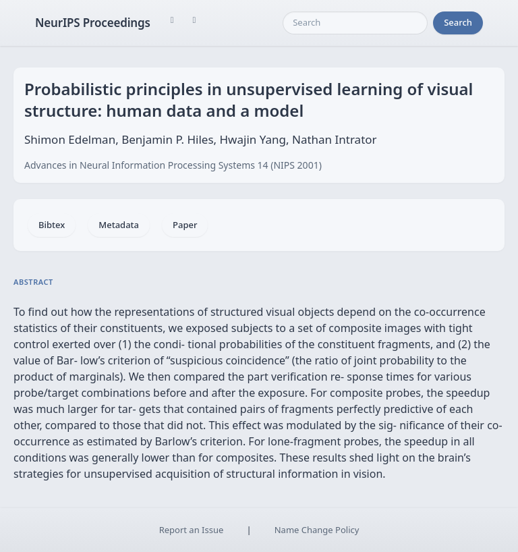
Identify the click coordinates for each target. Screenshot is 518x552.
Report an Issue (191, 530)
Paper (185, 225)
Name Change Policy (317, 530)
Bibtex (51, 225)
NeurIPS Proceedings (92, 22)
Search (458, 22)
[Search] (355, 22)
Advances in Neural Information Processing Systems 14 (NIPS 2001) (173, 165)
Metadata (118, 225)
